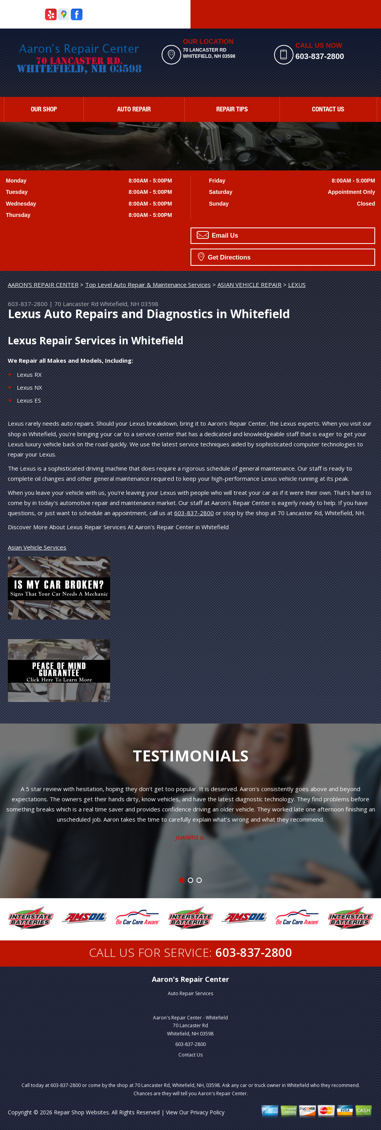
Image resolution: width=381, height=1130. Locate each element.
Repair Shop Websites (81, 1112)
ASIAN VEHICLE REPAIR (249, 284)
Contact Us (190, 1054)
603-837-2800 (320, 56)
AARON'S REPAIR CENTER (43, 284)
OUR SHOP (44, 110)
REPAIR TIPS (232, 110)
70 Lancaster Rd (76, 304)
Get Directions (224, 256)
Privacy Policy (207, 1112)
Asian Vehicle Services (37, 547)
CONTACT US (328, 110)
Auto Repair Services (190, 993)
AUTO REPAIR (134, 110)
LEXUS (297, 284)
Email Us (217, 235)
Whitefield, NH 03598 (129, 304)
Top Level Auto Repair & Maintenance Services (148, 284)
